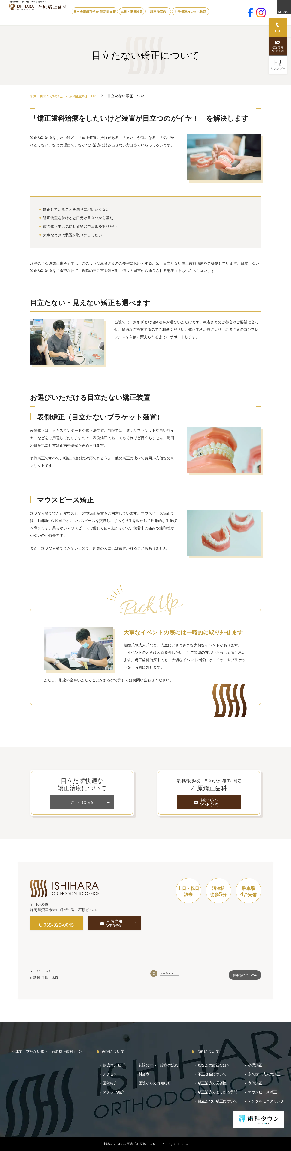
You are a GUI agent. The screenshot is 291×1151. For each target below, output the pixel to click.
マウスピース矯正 (262, 1092)
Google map (167, 973)
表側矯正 (255, 1083)
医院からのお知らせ (155, 1083)
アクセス (110, 1074)
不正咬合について (212, 1074)
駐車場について (238, 976)
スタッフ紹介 (113, 1092)
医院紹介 (110, 1083)
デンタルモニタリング (266, 1101)
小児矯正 (255, 1065)
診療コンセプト (115, 1065)
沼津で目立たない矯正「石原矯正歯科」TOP (67, 95)
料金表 (144, 1074)
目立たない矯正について (217, 1101)
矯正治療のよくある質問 (217, 1092)
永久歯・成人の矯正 (264, 1074)
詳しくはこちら (82, 802)
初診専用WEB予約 (278, 49)
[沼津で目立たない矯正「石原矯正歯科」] (55, 12)
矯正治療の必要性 (212, 1083)
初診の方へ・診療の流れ (158, 1065)
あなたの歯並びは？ (214, 1065)
